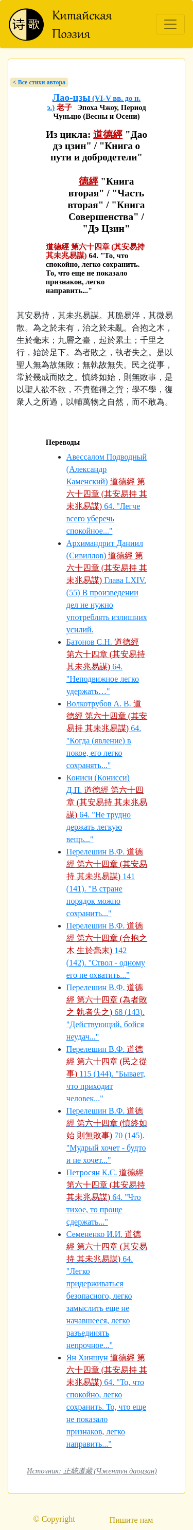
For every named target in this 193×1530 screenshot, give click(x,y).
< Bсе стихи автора (39, 82)
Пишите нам (131, 1520)
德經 (88, 181)
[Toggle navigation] (170, 24)
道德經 (107, 134)
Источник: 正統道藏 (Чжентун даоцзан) (92, 1471)
